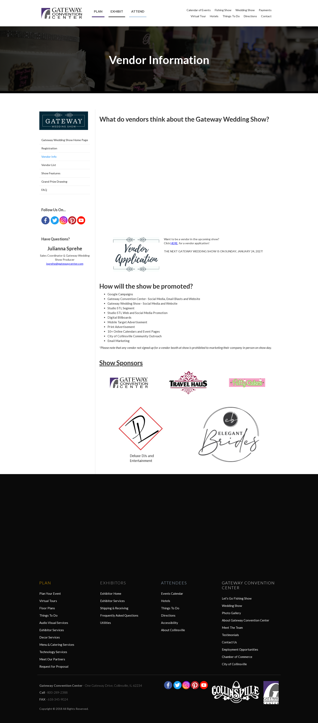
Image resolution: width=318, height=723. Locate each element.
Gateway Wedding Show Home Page (64, 140)
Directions (250, 16)
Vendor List (48, 165)
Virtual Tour (198, 16)
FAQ (44, 190)
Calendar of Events (199, 10)
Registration (49, 148)
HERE (174, 243)
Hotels (214, 16)
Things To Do (231, 16)
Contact (266, 16)
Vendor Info (49, 156)
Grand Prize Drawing (54, 181)
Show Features (50, 173)
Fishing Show (223, 10)
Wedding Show (245, 10)
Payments (265, 10)
